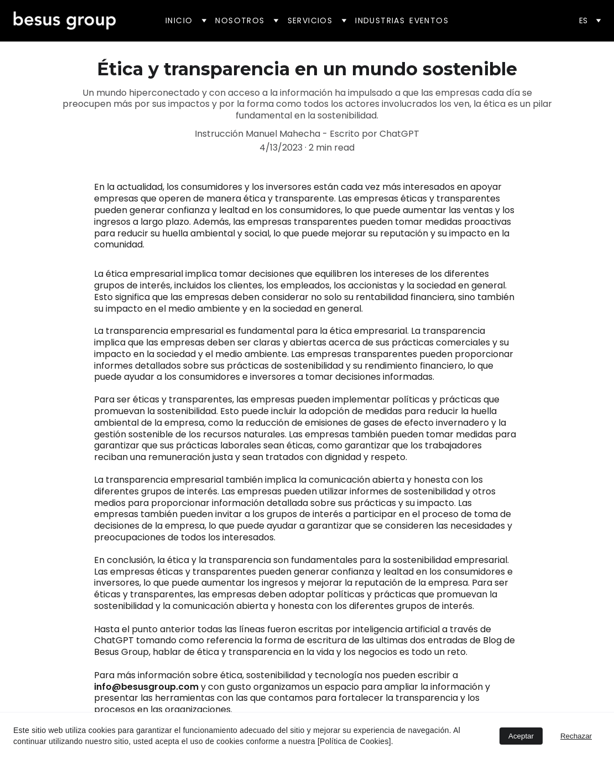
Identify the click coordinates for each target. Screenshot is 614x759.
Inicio (178, 20)
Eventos (429, 20)
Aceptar (521, 736)
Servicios (310, 20)
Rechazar (576, 736)
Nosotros (239, 20)
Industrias (380, 20)
